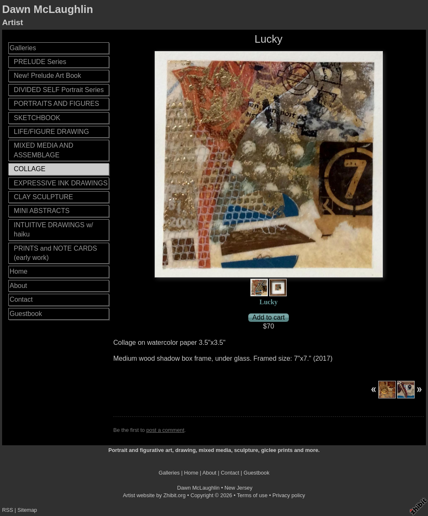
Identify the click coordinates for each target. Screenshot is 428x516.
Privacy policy (289, 495)
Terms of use (252, 495)
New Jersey (238, 488)
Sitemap (27, 510)
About (18, 285)
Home (19, 271)
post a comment (165, 430)
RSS (7, 510)
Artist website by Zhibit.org (154, 495)
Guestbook (26, 313)
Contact (21, 299)
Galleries (23, 47)
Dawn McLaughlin (47, 9)
